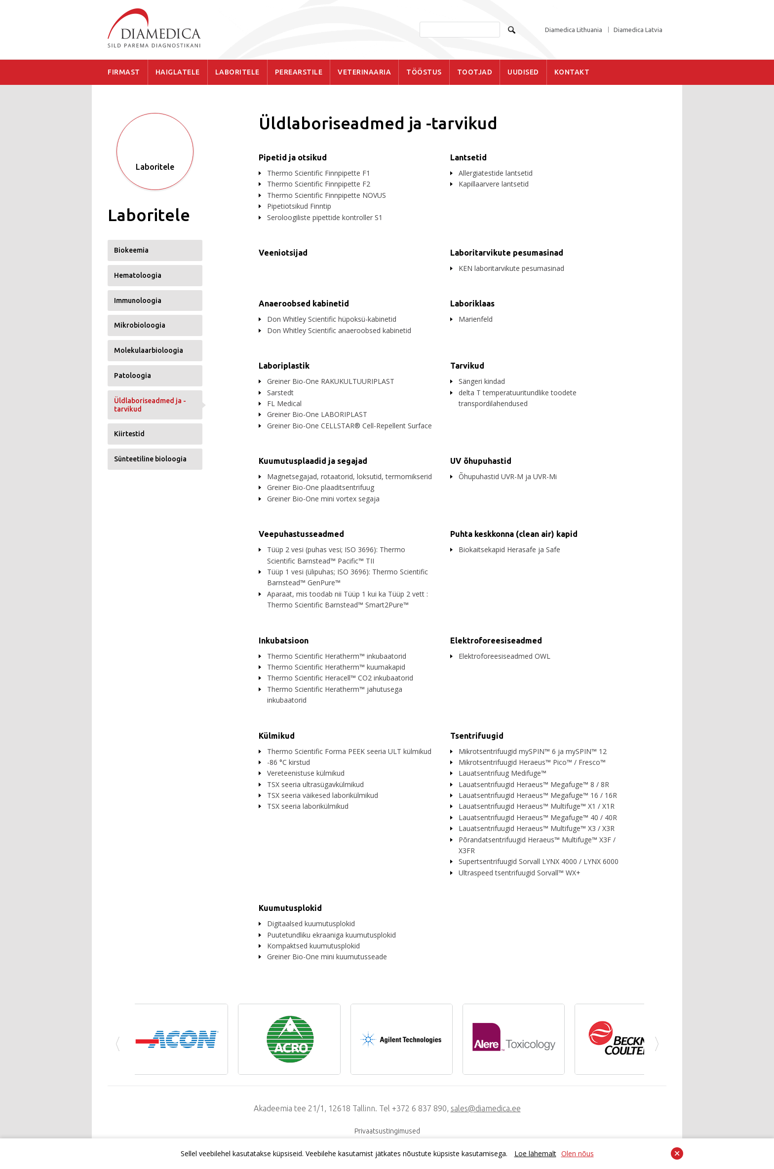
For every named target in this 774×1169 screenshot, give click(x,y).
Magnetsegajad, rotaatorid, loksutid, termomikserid (349, 476)
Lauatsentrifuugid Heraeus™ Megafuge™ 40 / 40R (538, 817)
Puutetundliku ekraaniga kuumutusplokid (331, 935)
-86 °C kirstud (288, 762)
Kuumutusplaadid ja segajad (313, 460)
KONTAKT (572, 72)
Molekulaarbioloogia (148, 350)
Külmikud (277, 735)
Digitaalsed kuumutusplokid (311, 923)
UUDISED (523, 72)
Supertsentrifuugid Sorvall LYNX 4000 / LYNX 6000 (539, 861)
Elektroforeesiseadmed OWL (504, 656)
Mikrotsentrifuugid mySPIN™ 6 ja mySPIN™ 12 (533, 751)
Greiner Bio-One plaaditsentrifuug (320, 487)
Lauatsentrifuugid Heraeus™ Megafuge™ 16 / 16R (538, 795)
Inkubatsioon (284, 640)
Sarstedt (280, 392)
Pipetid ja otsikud (293, 157)
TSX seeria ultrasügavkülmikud (315, 784)
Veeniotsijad (283, 252)
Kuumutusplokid (290, 908)
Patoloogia (132, 375)
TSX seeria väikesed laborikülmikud (322, 795)
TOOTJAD (475, 72)
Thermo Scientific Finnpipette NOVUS (326, 195)
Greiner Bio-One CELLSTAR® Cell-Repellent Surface (349, 425)
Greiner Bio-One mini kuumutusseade (327, 956)
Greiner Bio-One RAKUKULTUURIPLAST (330, 381)
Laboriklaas (472, 303)
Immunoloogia (137, 300)
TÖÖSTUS (424, 72)
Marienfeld (476, 319)
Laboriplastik (284, 365)
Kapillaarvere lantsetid (494, 184)
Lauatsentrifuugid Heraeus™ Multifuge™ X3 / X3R (537, 828)
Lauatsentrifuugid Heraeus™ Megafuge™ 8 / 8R (534, 784)
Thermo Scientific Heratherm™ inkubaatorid (336, 656)
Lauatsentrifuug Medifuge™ (502, 773)
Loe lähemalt (535, 1153)
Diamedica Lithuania (573, 30)
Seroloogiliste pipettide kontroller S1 (325, 217)
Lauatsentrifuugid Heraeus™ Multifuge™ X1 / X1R (537, 806)
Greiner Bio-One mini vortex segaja (323, 498)
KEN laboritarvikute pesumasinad (511, 268)
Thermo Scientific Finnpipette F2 (318, 184)
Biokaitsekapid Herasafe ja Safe (509, 549)
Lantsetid (468, 157)
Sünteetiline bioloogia (150, 459)
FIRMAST (124, 72)
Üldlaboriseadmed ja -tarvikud (150, 405)
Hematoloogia (137, 275)
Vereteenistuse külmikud (306, 773)
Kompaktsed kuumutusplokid (313, 945)
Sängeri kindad (482, 381)
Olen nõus (577, 1153)
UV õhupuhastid (480, 460)
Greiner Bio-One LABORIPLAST (317, 414)
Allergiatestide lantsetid (496, 173)
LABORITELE (237, 72)
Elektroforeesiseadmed (496, 640)
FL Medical (284, 403)
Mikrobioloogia (139, 325)
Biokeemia (131, 250)
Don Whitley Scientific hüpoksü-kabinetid (331, 319)
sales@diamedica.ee (486, 1108)
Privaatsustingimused (387, 1131)
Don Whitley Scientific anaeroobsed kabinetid (339, 330)
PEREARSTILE (299, 72)
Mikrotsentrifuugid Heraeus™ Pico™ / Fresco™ (532, 762)
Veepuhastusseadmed (301, 533)
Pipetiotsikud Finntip (299, 206)
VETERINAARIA (364, 72)
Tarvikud (467, 365)
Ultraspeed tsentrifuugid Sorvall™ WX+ (519, 872)
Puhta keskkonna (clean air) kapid (514, 533)
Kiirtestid (129, 434)
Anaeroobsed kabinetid (304, 303)
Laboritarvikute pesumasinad (506, 252)
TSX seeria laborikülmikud (307, 806)
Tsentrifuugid (476, 735)
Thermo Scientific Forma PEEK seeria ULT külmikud (349, 751)
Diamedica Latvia (638, 30)
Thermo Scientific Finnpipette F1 (318, 173)
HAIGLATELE (177, 72)
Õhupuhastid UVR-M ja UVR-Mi (508, 476)
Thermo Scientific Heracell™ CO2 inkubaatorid (340, 677)
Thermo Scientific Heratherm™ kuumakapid (336, 667)
